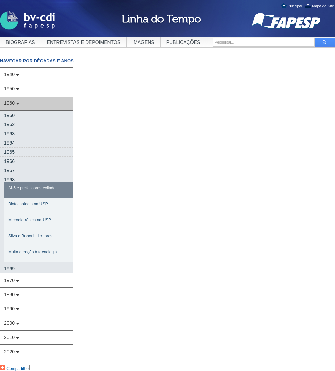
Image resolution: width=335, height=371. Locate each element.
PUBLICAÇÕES (183, 42)
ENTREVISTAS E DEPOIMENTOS (84, 42)
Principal (295, 6)
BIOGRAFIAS (20, 42)
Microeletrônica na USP (29, 220)
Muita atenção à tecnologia (32, 252)
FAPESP (293, 21)
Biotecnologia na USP (28, 204)
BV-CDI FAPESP (27, 20)
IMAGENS (143, 42)
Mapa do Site (323, 6)
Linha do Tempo (161, 20)
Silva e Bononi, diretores (30, 236)
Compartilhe (14, 368)
